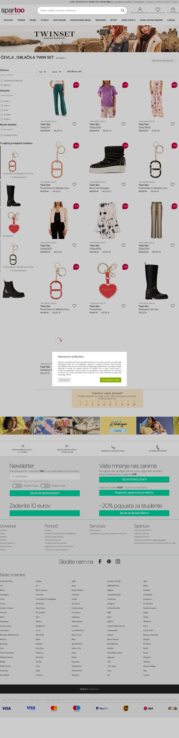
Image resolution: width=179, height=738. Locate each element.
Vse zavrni (64, 380)
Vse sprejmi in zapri (110, 380)
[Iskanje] (122, 10)
